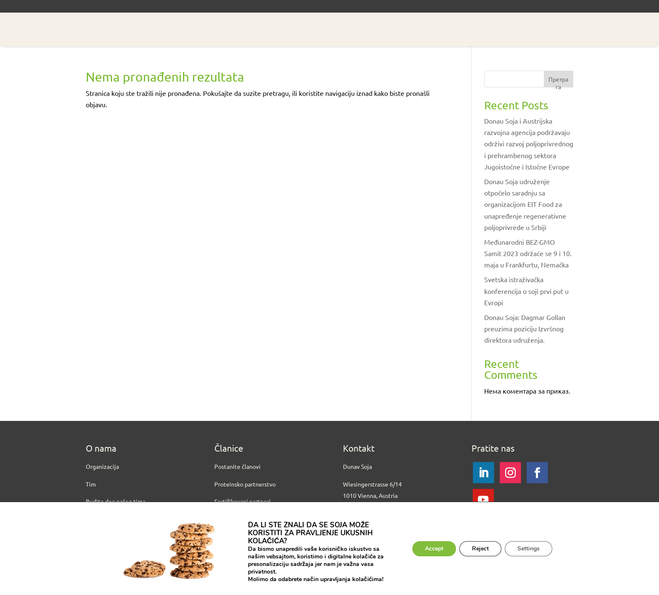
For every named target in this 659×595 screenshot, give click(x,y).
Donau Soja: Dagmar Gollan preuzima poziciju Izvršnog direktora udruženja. (524, 328)
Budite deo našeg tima (115, 501)
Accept (434, 549)
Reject (480, 549)
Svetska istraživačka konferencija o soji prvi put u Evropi (526, 290)
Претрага (558, 81)
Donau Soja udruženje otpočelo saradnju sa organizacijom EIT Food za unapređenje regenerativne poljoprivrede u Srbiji (525, 204)
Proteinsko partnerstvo (245, 484)
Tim (91, 484)
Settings (528, 549)
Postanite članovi (237, 466)
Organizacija (102, 466)
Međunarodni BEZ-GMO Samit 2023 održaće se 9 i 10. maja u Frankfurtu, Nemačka (528, 253)
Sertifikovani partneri (242, 501)
